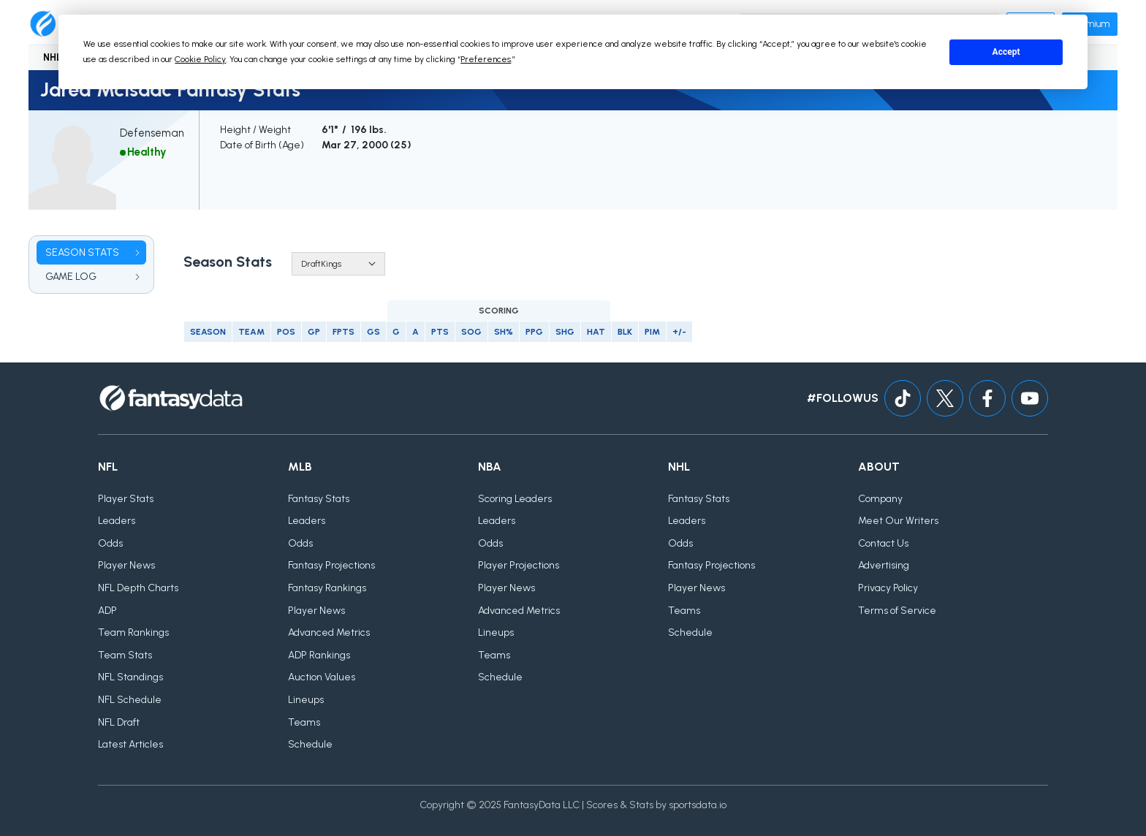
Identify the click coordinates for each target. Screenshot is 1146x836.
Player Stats (125, 499)
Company (880, 499)
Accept (1006, 52)
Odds (110, 543)
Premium (1089, 23)
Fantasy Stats (318, 499)
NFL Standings (130, 677)
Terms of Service (897, 610)
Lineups (306, 700)
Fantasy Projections (331, 565)
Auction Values (321, 677)
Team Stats (125, 655)
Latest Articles (130, 744)
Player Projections (518, 565)
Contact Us (883, 543)
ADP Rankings (319, 655)
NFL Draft (119, 722)
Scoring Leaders (515, 499)
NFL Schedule (130, 700)
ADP (107, 610)
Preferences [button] (485, 59)
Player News (126, 565)
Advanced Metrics (329, 632)
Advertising (883, 565)
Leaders (116, 520)
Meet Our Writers (898, 520)
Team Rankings (133, 632)
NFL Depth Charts (138, 588)
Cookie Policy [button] (200, 59)
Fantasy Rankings (327, 588)
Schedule (310, 744)
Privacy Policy (888, 588)
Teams (304, 722)
